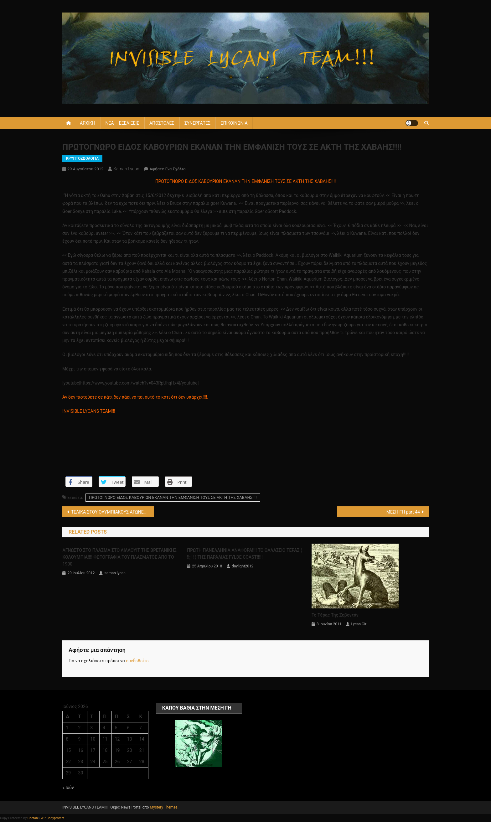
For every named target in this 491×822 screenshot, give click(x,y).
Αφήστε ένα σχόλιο (168, 169)
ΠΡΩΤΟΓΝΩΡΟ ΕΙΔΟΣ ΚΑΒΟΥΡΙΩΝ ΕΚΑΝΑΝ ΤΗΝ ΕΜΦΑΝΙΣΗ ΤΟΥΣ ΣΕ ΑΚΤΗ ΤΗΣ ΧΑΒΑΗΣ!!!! (173, 497)
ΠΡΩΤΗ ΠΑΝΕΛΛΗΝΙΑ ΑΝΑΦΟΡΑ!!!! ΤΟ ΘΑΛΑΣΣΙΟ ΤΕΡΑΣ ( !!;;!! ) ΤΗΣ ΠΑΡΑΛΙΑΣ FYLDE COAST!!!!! (244, 554)
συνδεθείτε (137, 660)
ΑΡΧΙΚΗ (87, 123)
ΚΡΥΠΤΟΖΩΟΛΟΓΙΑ (82, 158)
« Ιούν (68, 787)
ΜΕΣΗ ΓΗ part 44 (403, 511)
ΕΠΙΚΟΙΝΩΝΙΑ (233, 123)
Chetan (33, 818)
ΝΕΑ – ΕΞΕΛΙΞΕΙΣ (122, 123)
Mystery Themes (164, 807)
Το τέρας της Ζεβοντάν (335, 615)
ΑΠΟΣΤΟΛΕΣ (161, 123)
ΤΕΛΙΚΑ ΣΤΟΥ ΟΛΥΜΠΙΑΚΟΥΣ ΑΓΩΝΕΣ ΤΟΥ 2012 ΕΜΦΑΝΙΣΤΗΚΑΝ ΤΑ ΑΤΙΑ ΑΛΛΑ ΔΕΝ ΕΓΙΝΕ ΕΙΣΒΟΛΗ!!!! (112, 511)
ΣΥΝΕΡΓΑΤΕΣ (197, 123)
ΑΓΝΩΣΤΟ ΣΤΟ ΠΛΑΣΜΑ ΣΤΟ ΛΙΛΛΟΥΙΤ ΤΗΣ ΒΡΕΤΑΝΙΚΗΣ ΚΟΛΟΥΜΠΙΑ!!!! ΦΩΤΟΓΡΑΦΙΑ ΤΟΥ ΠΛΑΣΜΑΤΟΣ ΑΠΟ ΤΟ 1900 (119, 557)
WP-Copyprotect (53, 818)
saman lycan (126, 168)
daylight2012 (242, 566)
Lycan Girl (359, 624)
